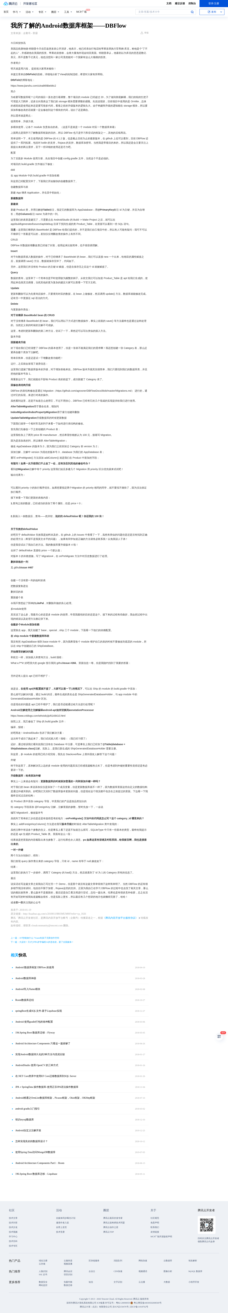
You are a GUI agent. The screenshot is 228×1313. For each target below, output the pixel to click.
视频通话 (143, 1271)
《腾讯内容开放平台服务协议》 (120, 918)
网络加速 (143, 1260)
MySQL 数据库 (195, 1271)
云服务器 (68, 1260)
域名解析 (192, 1260)
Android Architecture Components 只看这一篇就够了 (42, 1043)
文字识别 (118, 1282)
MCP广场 (81, 11)
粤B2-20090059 (123, 1303)
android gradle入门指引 (27, 1108)
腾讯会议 (68, 1271)
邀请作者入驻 (62, 1222)
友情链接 (155, 1232)
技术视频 (13, 1232)
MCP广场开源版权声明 (161, 1236)
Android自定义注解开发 (28, 1130)
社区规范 (155, 1218)
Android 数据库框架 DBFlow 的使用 (34, 967)
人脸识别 (43, 1271)
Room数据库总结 (24, 1000)
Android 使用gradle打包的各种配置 (34, 1021)
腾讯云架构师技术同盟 (114, 1222)
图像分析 (168, 1271)
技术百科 (13, 1241)
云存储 (42, 1264)
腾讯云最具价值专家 (113, 1218)
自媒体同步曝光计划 (65, 1218)
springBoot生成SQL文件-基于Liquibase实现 (38, 1011)
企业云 (92, 1271)
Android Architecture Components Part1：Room (39, 1163)
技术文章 (13, 1218)
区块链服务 (94, 1260)
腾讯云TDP (108, 1232)
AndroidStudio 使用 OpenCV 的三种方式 (36, 1065)
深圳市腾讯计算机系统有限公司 (81, 1303)
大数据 (167, 1282)
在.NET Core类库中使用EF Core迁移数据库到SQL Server (45, 1076)
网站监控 (43, 1285)
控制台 (192, 3)
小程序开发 (193, 1282)
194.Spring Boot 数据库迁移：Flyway (35, 1032)
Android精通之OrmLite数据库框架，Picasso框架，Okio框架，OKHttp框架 (55, 1098)
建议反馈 (180, 3)
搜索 (192, 12)
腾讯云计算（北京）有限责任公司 (96, 1307)
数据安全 (43, 1282)
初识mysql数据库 (24, 1119)
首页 (6, 12)
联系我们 (155, 1227)
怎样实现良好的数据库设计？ (31, 1141)
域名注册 (43, 1260)
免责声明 (155, 1222)
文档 (168, 3)
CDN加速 (118, 1271)
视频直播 (68, 1264)
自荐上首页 (61, 1227)
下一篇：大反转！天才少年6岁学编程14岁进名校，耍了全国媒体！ (42, 942)
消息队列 (118, 1260)
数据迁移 (68, 1285)
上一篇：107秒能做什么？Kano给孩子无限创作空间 (35, 938)
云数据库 (168, 1260)
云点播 (142, 1282)
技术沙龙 (13, 1227)
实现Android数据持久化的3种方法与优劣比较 (40, 1054)
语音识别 (68, 1274)
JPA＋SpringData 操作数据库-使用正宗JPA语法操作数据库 (46, 1087)
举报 (145, 32)
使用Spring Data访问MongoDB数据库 (35, 1152)
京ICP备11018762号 (139, 1307)
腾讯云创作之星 (110, 1227)
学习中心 (13, 1236)
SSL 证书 (43, 1274)
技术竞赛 (60, 1232)
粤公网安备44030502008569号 (148, 1303)
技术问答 (13, 1222)
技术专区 (13, 1246)
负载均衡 (68, 1282)
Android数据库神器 (25, 978)
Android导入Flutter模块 (27, 989)
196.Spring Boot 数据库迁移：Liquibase (36, 1174)
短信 (91, 1282)
